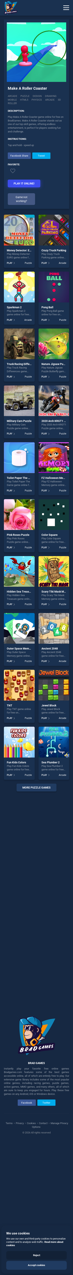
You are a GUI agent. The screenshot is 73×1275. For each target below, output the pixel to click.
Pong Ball (47, 439)
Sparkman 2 (14, 439)
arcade (50, 100)
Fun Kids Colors (16, 895)
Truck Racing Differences (22, 496)
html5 (24, 100)
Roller (12, 104)
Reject (36, 1255)
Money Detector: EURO (21, 383)
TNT (9, 838)
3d (59, 100)
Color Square (49, 667)
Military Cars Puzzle (19, 553)
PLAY (9, 395)
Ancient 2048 (49, 781)
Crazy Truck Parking (53, 383)
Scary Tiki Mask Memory (56, 724)
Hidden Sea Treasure (20, 724)
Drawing (50, 97)
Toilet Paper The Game (21, 610)
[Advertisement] (37, 180)
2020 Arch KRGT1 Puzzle (56, 553)
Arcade (12, 97)
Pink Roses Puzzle (18, 667)
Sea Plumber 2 (50, 895)
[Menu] (66, 7)
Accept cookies (36, 1265)
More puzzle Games (36, 920)
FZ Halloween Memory (55, 610)
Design (37, 97)
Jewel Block (48, 838)
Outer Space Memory (20, 781)
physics (37, 100)
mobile (12, 100)
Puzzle (24, 97)
